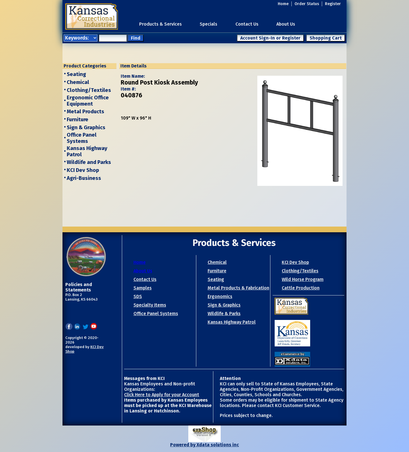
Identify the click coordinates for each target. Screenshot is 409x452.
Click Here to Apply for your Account (161, 394)
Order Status (307, 3)
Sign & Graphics (86, 127)
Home (283, 3)
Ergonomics (220, 296)
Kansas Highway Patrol (232, 322)
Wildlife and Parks (89, 162)
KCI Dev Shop (83, 170)
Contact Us (246, 24)
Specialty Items (149, 305)
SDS (137, 296)
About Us (285, 24)
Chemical (78, 82)
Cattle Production (301, 288)
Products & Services (160, 24)
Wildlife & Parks (224, 313)
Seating (76, 74)
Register (333, 3)
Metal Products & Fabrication (238, 288)
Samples (142, 288)
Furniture (77, 119)
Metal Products (85, 111)
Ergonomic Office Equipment (88, 100)
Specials (208, 24)
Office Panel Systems (82, 138)
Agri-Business (84, 178)
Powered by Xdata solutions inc (204, 444)
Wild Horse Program (303, 279)
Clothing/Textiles (89, 90)
